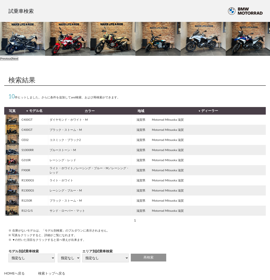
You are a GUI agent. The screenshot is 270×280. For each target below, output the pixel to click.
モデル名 (36, 111)
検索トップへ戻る (51, 273)
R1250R (27, 200)
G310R (26, 160)
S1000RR (28, 150)
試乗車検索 (21, 11)
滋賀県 (140, 119)
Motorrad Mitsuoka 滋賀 (168, 119)
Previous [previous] (5, 58)
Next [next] (15, 58)
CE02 (25, 140)
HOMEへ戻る (14, 273)
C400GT (27, 119)
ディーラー (209, 111)
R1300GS (28, 180)
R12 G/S (27, 210)
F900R (26, 170)
